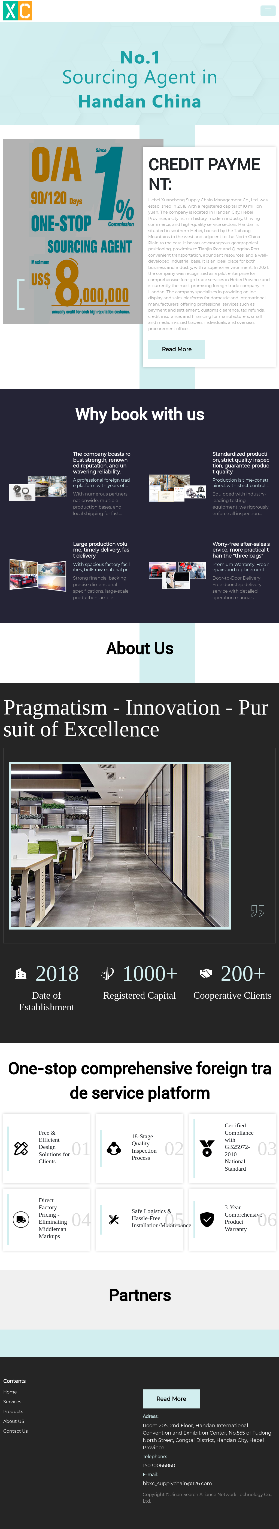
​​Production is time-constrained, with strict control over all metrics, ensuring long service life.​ (241, 483)
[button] (272, 71)
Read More (177, 349)
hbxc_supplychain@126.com (177, 1484)
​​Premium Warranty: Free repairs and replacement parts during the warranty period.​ (241, 567)
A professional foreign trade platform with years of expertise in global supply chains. (101, 483)
